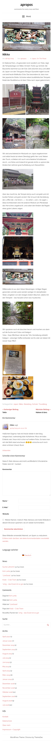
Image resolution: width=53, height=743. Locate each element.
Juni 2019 (5, 662)
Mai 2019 (5, 667)
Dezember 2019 (8, 645)
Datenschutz (7, 721)
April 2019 (6, 671)
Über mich (6, 725)
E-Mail (5, 507)
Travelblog (43, 404)
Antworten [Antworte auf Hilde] (6, 450)
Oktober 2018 (7, 692)
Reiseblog (27, 404)
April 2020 (6, 637)
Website (5, 514)
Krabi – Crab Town (9, 580)
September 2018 (8, 696)
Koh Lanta (6, 571)
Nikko (21, 404)
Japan (34, 58)
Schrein (35, 404)
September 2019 (8, 649)
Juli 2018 (5, 705)
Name (5, 501)
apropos (26, 4)
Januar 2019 (7, 679)
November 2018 (8, 688)
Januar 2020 (7, 641)
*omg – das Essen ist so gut (12, 584)
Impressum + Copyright (11, 730)
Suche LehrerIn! (8, 567)
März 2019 (6, 675)
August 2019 (7, 654)
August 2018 (7, 701)
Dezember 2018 (8, 684)
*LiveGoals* (6, 575)
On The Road (41, 58)
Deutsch (26, 555)
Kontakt (5, 717)
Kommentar (7, 469)
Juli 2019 (5, 658)
